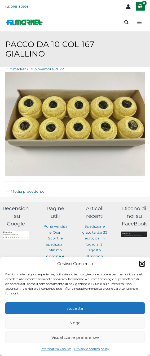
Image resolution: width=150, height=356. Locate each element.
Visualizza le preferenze (75, 337)
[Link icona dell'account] (128, 6)
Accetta (75, 308)
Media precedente (25, 191)
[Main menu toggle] (139, 22)
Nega (75, 322)
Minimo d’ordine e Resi (55, 256)
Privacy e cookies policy (91, 349)
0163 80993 (20, 6)
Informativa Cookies (56, 349)
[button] (142, 263)
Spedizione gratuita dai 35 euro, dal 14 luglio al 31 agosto (94, 238)
